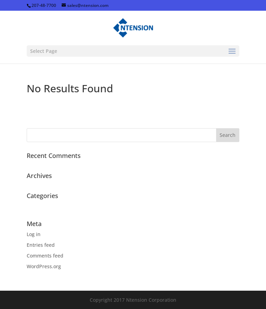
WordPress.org (44, 266)
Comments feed (45, 255)
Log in (34, 234)
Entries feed (41, 245)
